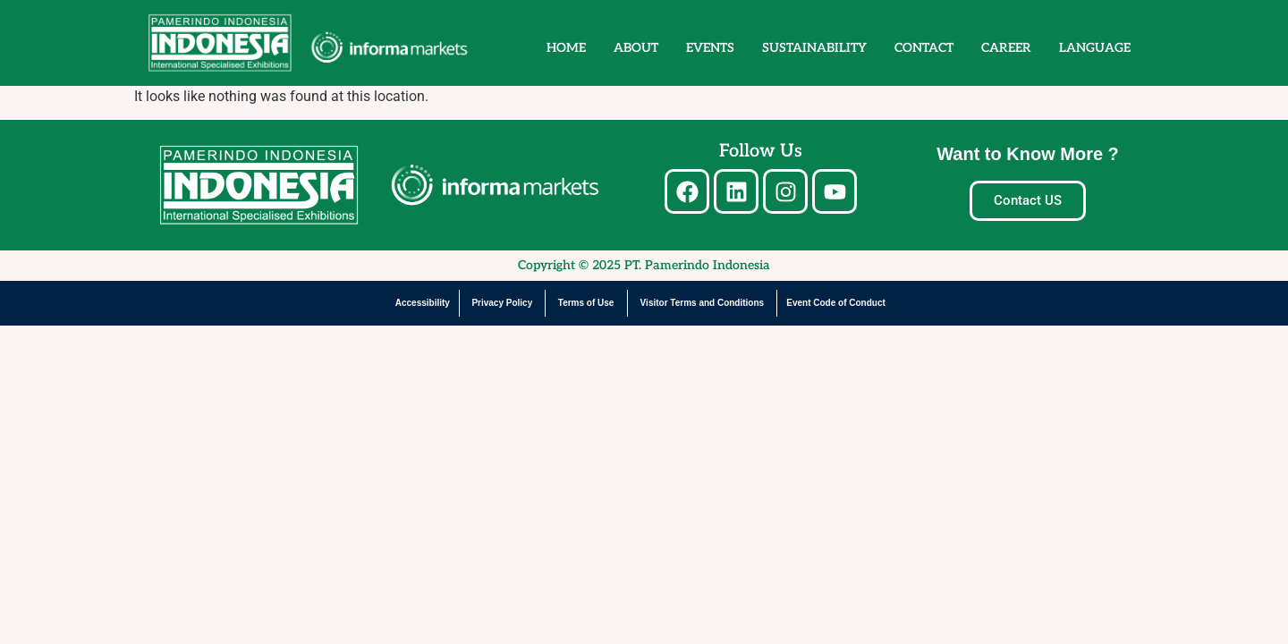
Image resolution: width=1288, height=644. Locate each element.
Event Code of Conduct (836, 303)
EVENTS (710, 47)
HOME (566, 47)
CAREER (1006, 47)
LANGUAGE (1095, 47)
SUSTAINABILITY (814, 47)
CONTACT (923, 47)
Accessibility (422, 303)
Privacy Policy (501, 303)
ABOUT (636, 47)
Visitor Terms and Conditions (702, 303)
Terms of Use (586, 303)
